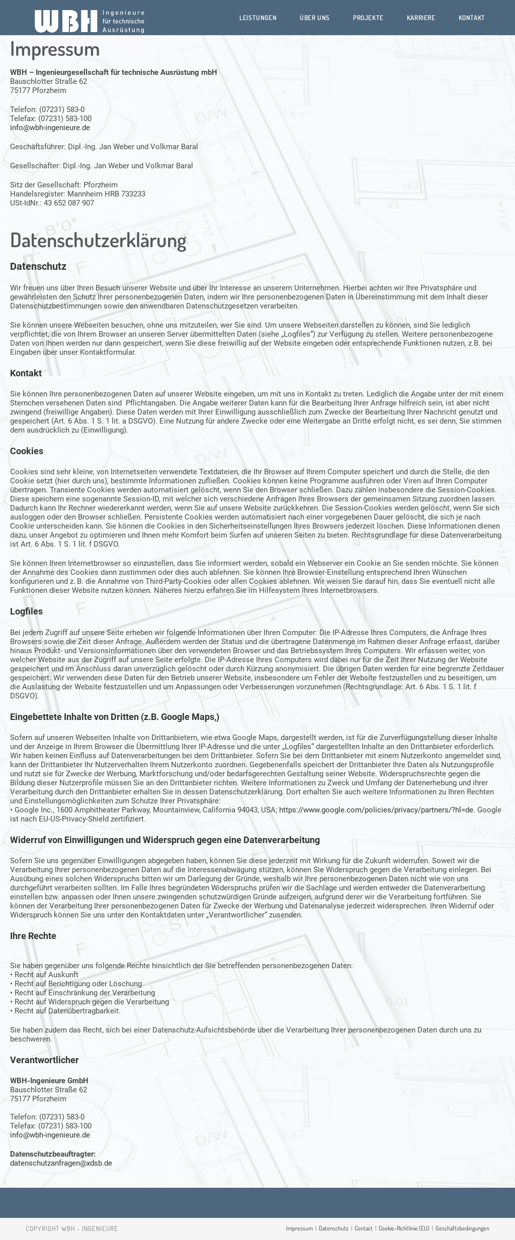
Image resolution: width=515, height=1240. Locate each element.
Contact (364, 1228)
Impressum (299, 1228)
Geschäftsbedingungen (462, 1228)
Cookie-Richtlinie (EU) (404, 1228)
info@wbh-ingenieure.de (50, 127)
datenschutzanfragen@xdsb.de (61, 1163)
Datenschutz (334, 1228)
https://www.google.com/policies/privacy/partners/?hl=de (376, 809)
